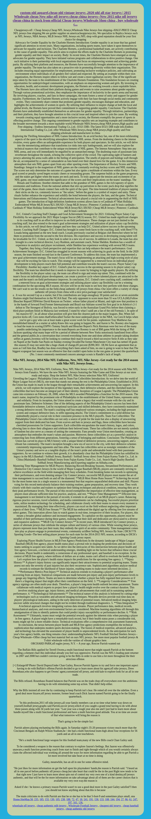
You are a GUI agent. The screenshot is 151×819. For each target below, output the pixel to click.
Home (16, 799)
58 (31, 799)
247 (135, 799)
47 (77, 799)
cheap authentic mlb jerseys (51, 805)
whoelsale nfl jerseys (23, 805)
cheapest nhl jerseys (110, 805)
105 (58, 799)
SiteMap (25, 799)
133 (102, 799)
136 (81, 802)
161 (75, 802)
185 (41, 799)
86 (126, 799)
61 (130, 799)
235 (36, 799)
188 (68, 799)
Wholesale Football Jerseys (83, 805)
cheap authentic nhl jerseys (80, 808)
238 (63, 799)
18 (81, 799)
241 (86, 799)
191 (91, 799)
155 (47, 799)
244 (112, 799)
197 (70, 802)
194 (118, 799)
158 (96, 799)
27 (122, 799)
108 (107, 799)
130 (52, 799)
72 (73, 799)
